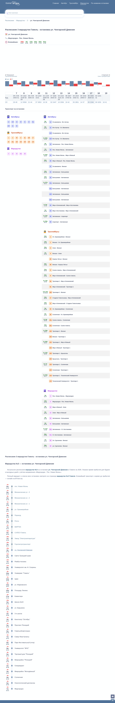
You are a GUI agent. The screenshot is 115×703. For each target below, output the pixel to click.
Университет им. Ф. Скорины (20, 567)
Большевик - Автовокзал (56, 177)
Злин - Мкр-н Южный (54, 412)
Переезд (13, 515)
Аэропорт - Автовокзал (55, 222)
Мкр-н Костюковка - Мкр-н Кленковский (60, 210)
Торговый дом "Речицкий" (19, 654)
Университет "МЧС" (17, 648)
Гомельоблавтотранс (17, 631)
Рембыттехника (15, 561)
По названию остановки (100, 3)
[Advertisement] (57, 59)
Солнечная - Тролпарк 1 (58, 370)
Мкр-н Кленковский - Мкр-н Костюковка (60, 205)
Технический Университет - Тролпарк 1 (63, 381)
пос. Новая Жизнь (16, 486)
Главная (56, 3)
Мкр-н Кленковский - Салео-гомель (59, 275)
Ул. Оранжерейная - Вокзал (56, 236)
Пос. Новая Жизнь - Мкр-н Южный (59, 155)
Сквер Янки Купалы (17, 637)
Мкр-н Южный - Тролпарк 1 (59, 347)
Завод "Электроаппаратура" (20, 538)
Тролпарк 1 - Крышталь (55, 353)
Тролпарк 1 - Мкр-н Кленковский (58, 281)
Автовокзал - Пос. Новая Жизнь (58, 144)
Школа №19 (14, 602)
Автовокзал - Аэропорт (55, 216)
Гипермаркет (14, 665)
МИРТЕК (13, 527)
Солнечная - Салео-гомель (56, 325)
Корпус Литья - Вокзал (58, 259)
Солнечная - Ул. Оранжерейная (58, 314)
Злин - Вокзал (52, 248)
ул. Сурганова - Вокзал (55, 446)
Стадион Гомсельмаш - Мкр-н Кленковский (62, 297)
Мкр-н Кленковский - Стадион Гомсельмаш (62, 303)
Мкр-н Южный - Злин (54, 407)
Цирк (11, 579)
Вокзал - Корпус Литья (55, 264)
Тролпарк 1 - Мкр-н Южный (56, 342)
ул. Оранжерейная (16, 509)
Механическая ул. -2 (17, 498)
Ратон (12, 521)
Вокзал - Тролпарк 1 (57, 336)
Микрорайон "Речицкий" (18, 660)
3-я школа (13, 613)
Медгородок (14, 689)
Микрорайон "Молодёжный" (20, 671)
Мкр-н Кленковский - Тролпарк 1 (61, 286)
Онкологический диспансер (20, 683)
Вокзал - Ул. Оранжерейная (56, 242)
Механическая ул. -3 (17, 492)
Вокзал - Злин (52, 253)
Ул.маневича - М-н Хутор (56, 122)
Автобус (64, 3)
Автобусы (13, 116)
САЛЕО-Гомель (15, 532)
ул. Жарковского (16, 585)
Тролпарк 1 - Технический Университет (60, 375)
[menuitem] (56, 3)
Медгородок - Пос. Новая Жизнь (21, 38)
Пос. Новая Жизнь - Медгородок (58, 396)
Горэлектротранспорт (18, 544)
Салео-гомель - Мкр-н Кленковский (59, 270)
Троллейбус (73, 3)
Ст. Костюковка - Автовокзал (57, 435)
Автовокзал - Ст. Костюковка (57, 429)
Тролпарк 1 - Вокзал (54, 292)
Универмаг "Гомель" (17, 573)
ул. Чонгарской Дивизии (18, 34)
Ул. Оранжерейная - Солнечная (58, 309)
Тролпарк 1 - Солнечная (55, 364)
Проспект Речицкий (17, 625)
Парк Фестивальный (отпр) (20, 642)
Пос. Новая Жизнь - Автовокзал (58, 149)
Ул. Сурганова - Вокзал (55, 440)
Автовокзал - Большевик (56, 172)
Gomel (9, 3)
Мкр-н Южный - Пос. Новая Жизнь (59, 160)
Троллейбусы (15, 132)
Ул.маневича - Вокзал (58, 166)
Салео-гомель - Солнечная (56, 320)
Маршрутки (14, 148)
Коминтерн (14, 596)
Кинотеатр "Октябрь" (17, 619)
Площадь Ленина (16, 590)
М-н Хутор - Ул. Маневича (56, 127)
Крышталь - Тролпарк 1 (58, 359)
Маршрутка (84, 3)
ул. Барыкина (15, 608)
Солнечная (14, 677)
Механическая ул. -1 (17, 504)
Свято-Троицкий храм (18, 556)
